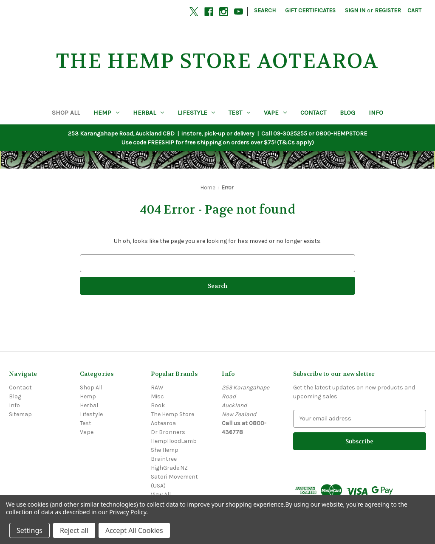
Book (158, 405)
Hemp (106, 112)
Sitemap (20, 414)
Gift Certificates (310, 10)
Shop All (66, 112)
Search (265, 10)
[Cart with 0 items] (414, 10)
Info (376, 112)
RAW (157, 387)
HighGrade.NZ (169, 467)
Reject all (74, 530)
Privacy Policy (127, 512)
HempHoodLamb (174, 441)
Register (388, 10)
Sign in (355, 10)
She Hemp (164, 450)
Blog (347, 112)
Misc (157, 396)
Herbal (148, 112)
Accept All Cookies (134, 530)
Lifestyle (196, 112)
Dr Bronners (168, 432)
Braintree (164, 458)
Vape (275, 112)
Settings (29, 530)
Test (239, 112)
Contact (313, 112)
